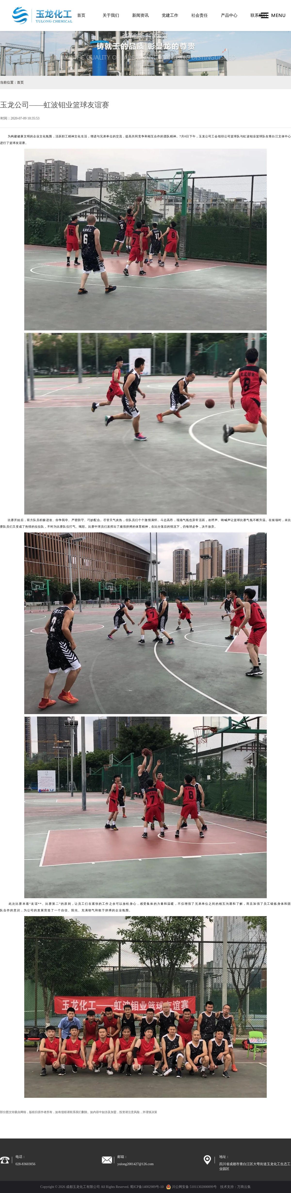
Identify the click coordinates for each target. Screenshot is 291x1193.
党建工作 (170, 15)
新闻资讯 (140, 15)
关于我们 (111, 15)
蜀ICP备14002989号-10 (146, 1187)
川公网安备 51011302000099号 (191, 1187)
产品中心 (229, 15)
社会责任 (199, 15)
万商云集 (244, 1187)
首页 (81, 15)
